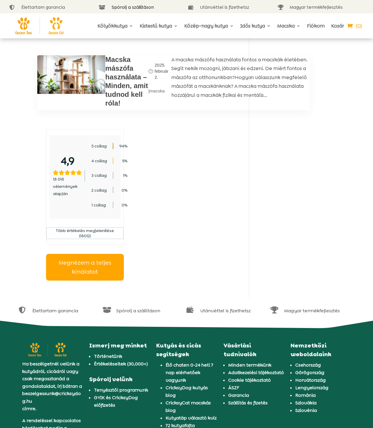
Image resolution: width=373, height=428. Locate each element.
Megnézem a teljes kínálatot (296, 193)
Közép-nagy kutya (206, 26)
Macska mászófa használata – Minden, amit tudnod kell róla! (106, 86)
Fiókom (316, 26)
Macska (286, 26)
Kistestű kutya (156, 26)
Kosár (337, 26)
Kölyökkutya (112, 26)
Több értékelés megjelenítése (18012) (297, 159)
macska (132, 98)
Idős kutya (252, 26)
